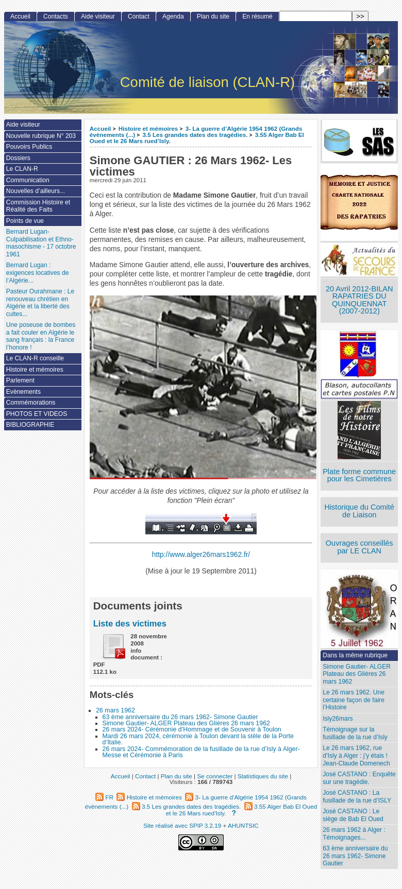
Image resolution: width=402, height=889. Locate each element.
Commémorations (30, 402)
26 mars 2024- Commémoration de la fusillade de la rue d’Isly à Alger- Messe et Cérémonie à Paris (201, 752)
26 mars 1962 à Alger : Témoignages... (354, 833)
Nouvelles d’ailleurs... (35, 191)
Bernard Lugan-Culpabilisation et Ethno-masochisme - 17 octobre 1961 (41, 243)
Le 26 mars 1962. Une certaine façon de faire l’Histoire (353, 700)
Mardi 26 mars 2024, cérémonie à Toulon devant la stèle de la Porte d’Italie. (198, 739)
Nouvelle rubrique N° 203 (41, 136)
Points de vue (25, 220)
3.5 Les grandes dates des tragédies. (194, 134)
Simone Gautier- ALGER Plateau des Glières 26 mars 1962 (186, 723)
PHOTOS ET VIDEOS (37, 413)
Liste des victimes (129, 623)
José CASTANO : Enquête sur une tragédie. (359, 778)
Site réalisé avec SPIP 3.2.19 (182, 825)
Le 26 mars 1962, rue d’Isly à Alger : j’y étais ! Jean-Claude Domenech (356, 755)
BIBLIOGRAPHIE (30, 424)
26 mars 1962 (115, 710)
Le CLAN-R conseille (35, 358)
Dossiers (18, 158)
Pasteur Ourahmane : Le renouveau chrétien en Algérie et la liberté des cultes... (40, 303)
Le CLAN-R (22, 168)
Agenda (173, 16)
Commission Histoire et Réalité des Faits (38, 206)
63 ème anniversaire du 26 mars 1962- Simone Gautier (180, 717)
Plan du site (213, 16)
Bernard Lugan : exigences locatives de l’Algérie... (37, 273)
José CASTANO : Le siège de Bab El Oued (353, 815)
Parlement (20, 380)
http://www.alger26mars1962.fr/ (201, 555)
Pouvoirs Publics (29, 146)
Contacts (55, 16)
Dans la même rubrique (355, 655)
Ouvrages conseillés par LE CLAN (359, 546)
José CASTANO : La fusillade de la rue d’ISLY (357, 796)
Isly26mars (338, 718)
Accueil (100, 128)
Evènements (23, 391)
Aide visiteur (98, 16)
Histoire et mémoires (148, 128)
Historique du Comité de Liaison (359, 510)
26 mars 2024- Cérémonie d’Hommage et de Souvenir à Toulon (192, 729)
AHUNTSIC (243, 825)
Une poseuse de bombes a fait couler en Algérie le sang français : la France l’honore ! (40, 336)
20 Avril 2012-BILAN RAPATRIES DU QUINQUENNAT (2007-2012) (359, 300)
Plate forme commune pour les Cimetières (359, 475)
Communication (27, 180)
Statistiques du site (263, 776)
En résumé (257, 16)
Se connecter (214, 776)
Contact (138, 16)
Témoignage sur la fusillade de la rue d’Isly (355, 733)
